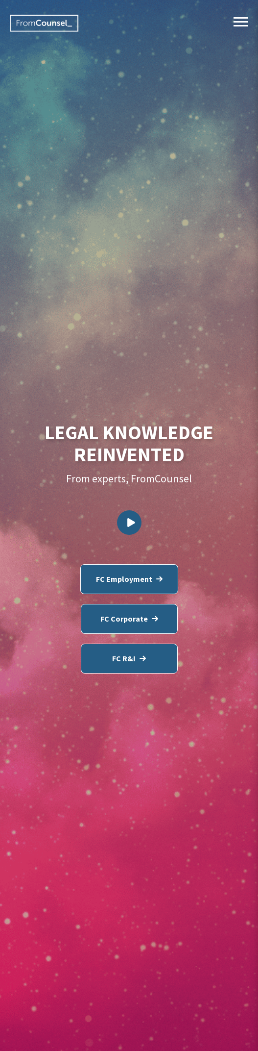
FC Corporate (129, 619)
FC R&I (129, 658)
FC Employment (129, 579)
